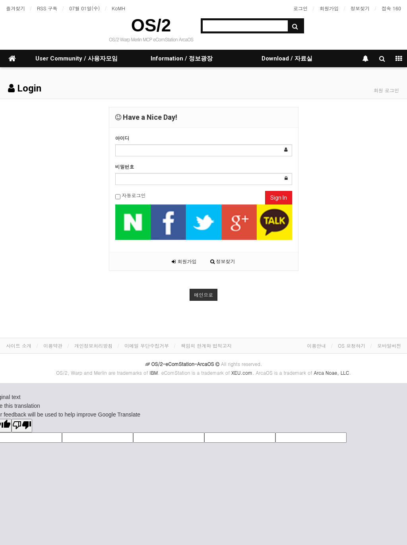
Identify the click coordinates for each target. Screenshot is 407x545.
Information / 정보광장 (182, 58)
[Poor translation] (22, 425)
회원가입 (329, 8)
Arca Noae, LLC (331, 372)
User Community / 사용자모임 (76, 58)
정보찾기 (360, 8)
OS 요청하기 (351, 345)
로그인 (300, 8)
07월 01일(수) (84, 8)
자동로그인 (130, 195)
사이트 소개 (18, 345)
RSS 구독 (47, 8)
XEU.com (241, 372)
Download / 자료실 (287, 58)
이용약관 (52, 345)
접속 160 (391, 8)
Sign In (278, 198)
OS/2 (151, 25)
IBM (153, 372)
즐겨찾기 (15, 8)
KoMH (118, 8)
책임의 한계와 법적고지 (206, 345)
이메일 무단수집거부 (146, 345)
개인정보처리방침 (93, 345)
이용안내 (316, 345)
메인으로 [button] (203, 294)
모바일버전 (389, 345)
